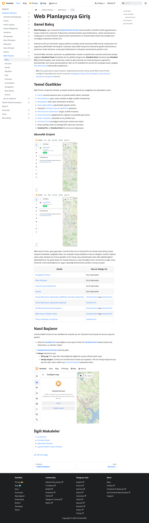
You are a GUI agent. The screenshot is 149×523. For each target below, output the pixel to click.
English (80, 482)
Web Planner (8, 56)
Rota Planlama (9, 40)
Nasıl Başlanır (127, 20)
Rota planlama (43, 98)
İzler (6, 75)
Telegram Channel (54, 499)
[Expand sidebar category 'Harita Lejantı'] (28, 24)
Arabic (79, 510)
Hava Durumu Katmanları (45, 286)
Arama (6, 52)
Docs (18, 3)
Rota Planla (9, 91)
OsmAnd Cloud (43, 121)
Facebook (50, 492)
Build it (5, 106)
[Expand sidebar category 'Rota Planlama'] (28, 40)
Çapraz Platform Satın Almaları (49, 447)
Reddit (49, 489)
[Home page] (36, 10)
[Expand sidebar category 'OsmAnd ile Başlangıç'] (28, 17)
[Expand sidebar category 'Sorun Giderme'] (28, 98)
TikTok (49, 496)
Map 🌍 (18, 485)
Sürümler (6, 110)
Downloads (19, 499)
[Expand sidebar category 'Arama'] (28, 52)
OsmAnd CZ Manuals (116, 489)
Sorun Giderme (9, 98)
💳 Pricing (33, 3)
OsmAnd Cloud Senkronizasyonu (48, 308)
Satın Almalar (8, 48)
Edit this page (41, 455)
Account (8, 63)
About (17, 510)
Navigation (9, 87)
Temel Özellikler (128, 14)
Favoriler (8, 79)
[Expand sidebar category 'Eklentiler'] (28, 44)
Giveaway (19, 506)
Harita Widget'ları (10, 28)
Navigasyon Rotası (78, 73)
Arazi (64, 302)
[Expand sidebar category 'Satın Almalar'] (28, 48)
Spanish (80, 503)
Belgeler (5, 9)
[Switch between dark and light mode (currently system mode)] (145, 3)
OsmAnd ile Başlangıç (12, 17)
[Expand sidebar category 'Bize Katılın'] (28, 118)
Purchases (19, 492)
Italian (79, 492)
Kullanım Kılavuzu (9, 13)
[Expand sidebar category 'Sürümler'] (28, 110)
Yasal (4, 114)
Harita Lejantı (9, 24)
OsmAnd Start (91, 297)
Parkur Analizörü (44, 118)
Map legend (19, 496)
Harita (6, 21)
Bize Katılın (6, 118)
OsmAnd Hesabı (72, 362)
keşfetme (49, 105)
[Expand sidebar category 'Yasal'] (28, 114)
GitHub (111, 3)
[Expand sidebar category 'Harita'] (28, 20)
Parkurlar (56, 108)
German (80, 489)
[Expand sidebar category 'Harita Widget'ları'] (28, 28)
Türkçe (80, 513)
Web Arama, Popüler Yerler (46, 314)
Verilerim (7, 32)
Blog (25, 3)
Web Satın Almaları (45, 443)
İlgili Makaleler (128, 24)
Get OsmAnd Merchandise (118, 492)
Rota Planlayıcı (92, 73)
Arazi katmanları (44, 115)
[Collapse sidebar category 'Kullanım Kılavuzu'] (28, 13)
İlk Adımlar (41, 437)
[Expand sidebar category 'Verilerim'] (28, 32)
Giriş (7, 59)
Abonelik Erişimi (40, 66)
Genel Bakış (127, 11)
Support (110, 496)
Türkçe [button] (99, 3)
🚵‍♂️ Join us (53, 3)
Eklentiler (7, 44)
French (80, 485)
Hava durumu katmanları (47, 111)
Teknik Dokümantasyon (12, 102)
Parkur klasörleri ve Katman (46, 319)
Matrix (49, 503)
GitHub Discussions (54, 482)
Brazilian (80, 506)
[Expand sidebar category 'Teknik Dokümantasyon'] (28, 102)
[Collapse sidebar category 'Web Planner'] (28, 55)
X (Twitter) (51, 485)
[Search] (132, 3)
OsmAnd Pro (107, 297)
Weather (8, 71)
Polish (79, 499)
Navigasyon (8, 36)
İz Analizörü (9, 83)
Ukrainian (81, 496)
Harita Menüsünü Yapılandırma (48, 297)
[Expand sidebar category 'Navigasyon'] (28, 36)
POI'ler (65, 108)
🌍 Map (43, 3)
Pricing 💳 (19, 482)
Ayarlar (50, 76)
